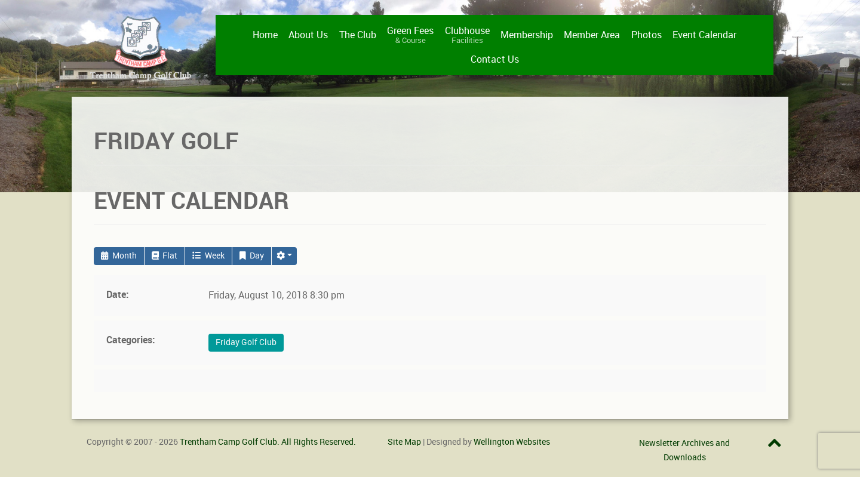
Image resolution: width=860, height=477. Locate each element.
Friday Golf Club (246, 342)
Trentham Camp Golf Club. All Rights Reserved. (268, 441)
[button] (284, 256)
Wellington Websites (512, 441)
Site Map (404, 441)
